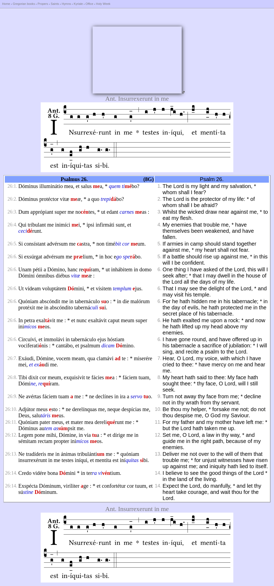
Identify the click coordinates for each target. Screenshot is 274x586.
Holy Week (103, 3)
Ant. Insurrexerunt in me (137, 98)
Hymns (66, 3)
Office (89, 3)
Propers (42, 3)
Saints (55, 3)
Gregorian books (24, 3)
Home (6, 3)
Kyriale (78, 3)
